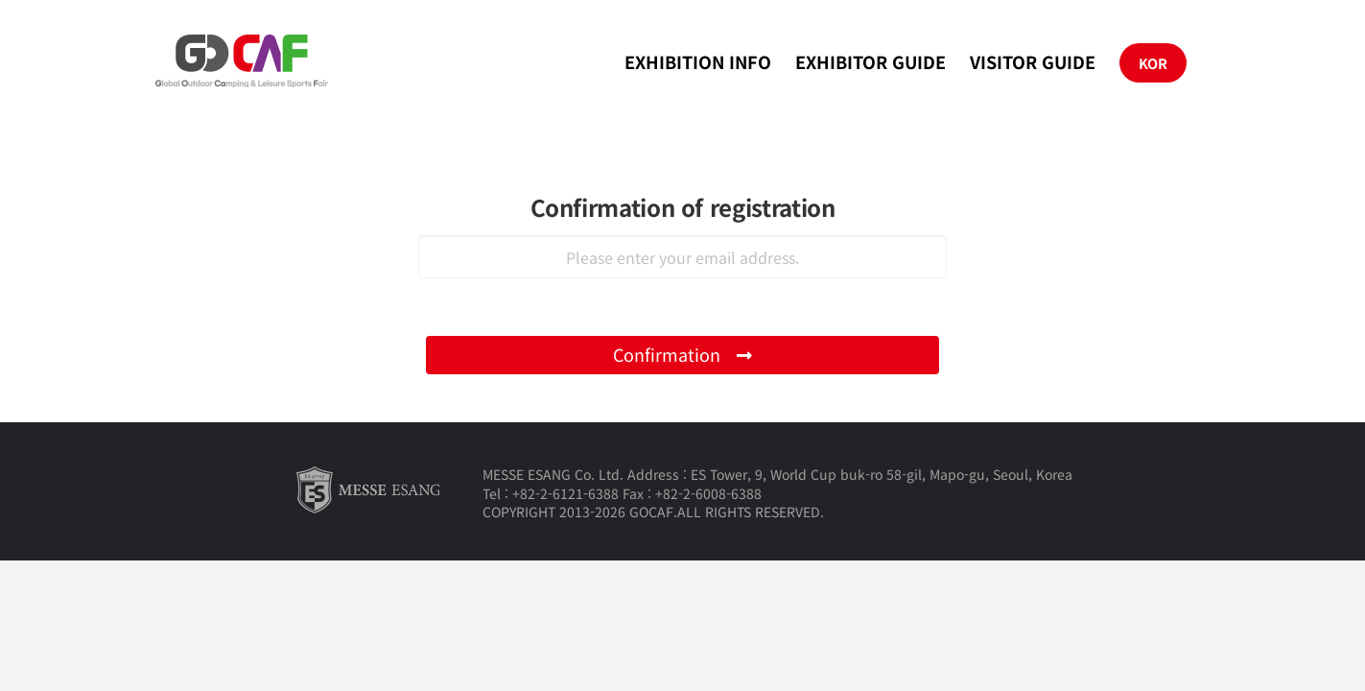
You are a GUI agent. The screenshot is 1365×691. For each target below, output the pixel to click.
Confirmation (683, 354)
